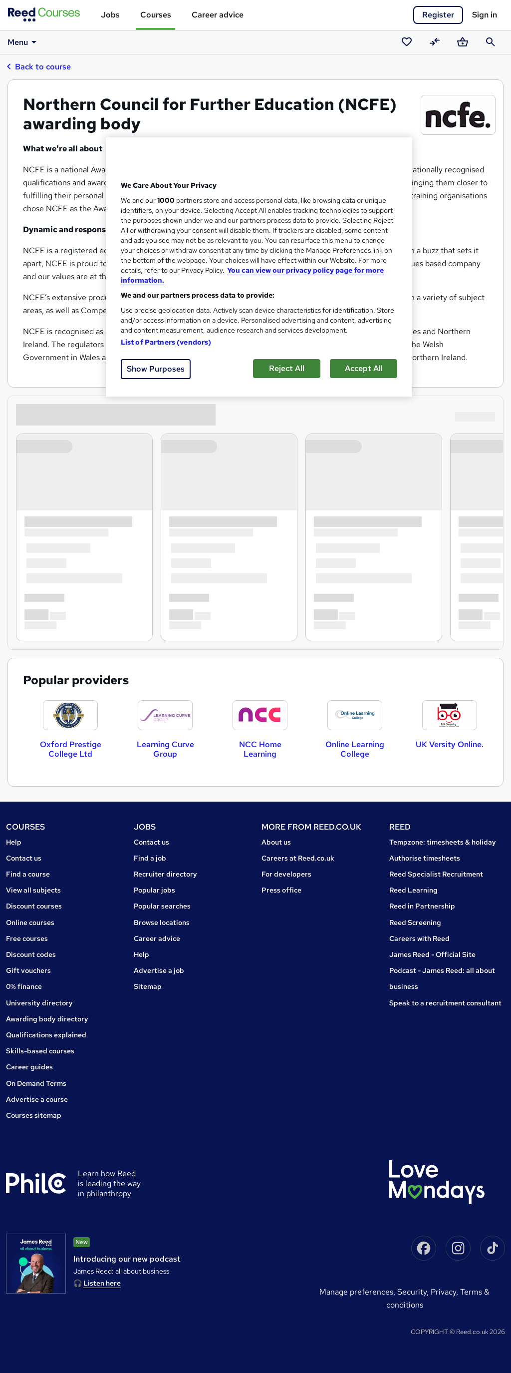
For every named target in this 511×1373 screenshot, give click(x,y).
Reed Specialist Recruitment (436, 874)
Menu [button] (23, 42)
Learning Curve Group (165, 749)
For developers (286, 874)
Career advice (218, 14)
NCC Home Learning (260, 749)
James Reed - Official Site (432, 954)
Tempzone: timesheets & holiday (442, 842)
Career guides (29, 1066)
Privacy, (445, 1292)
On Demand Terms (36, 1083)
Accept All (364, 368)
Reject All (286, 368)
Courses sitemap (33, 1115)
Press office (281, 890)
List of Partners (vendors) (166, 342)
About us (276, 842)
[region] (259, 267)
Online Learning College (354, 749)
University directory (39, 1002)
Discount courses (34, 906)
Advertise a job (159, 970)
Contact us (23, 858)
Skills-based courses (40, 1050)
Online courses (30, 922)
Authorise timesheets (424, 858)
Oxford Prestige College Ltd (70, 749)
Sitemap (148, 986)
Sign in (484, 14)
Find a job (150, 858)
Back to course (38, 66)
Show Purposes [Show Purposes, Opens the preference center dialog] (156, 369)
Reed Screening (415, 922)
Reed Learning (413, 890)
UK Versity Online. (450, 744)
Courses (155, 14)
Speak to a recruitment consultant (445, 1002)
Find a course (28, 874)
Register (438, 14)
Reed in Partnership (422, 906)
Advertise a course (37, 1099)
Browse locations (162, 922)
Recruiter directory (165, 874)
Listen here (102, 1283)
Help (13, 842)
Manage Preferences (356, 1292)
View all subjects (33, 890)
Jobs (110, 14)
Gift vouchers (28, 970)
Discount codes (31, 954)
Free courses (27, 938)
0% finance (24, 986)
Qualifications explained (46, 1034)
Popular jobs (154, 890)
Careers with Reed (419, 938)
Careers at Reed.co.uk (297, 858)
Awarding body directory (47, 1018)
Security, (414, 1292)
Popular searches (162, 906)
